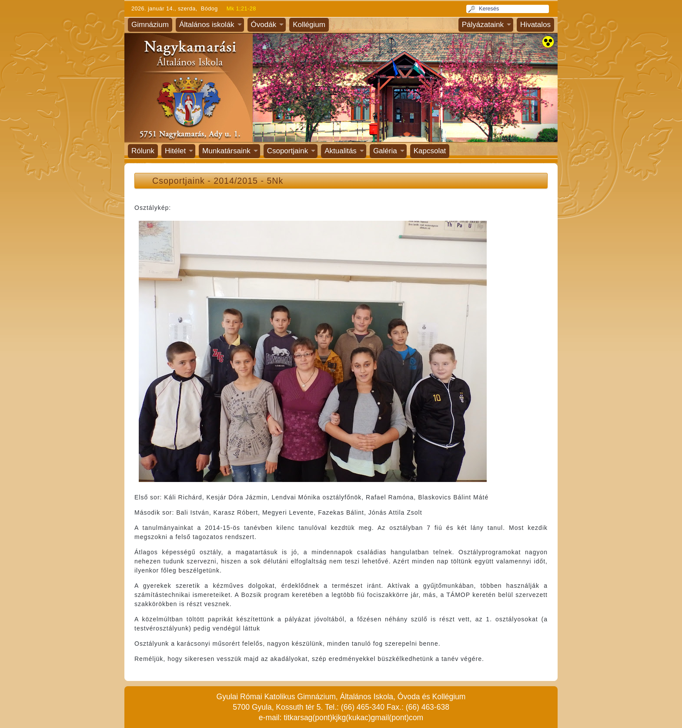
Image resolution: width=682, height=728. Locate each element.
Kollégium (309, 24)
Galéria (385, 151)
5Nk (275, 180)
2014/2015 (236, 180)
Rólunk (142, 151)
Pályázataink (483, 24)
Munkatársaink (226, 151)
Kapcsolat (430, 151)
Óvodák (264, 24)
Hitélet (175, 151)
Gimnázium (150, 24)
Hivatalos (535, 24)
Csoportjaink (287, 151)
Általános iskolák (206, 24)
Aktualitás (340, 151)
